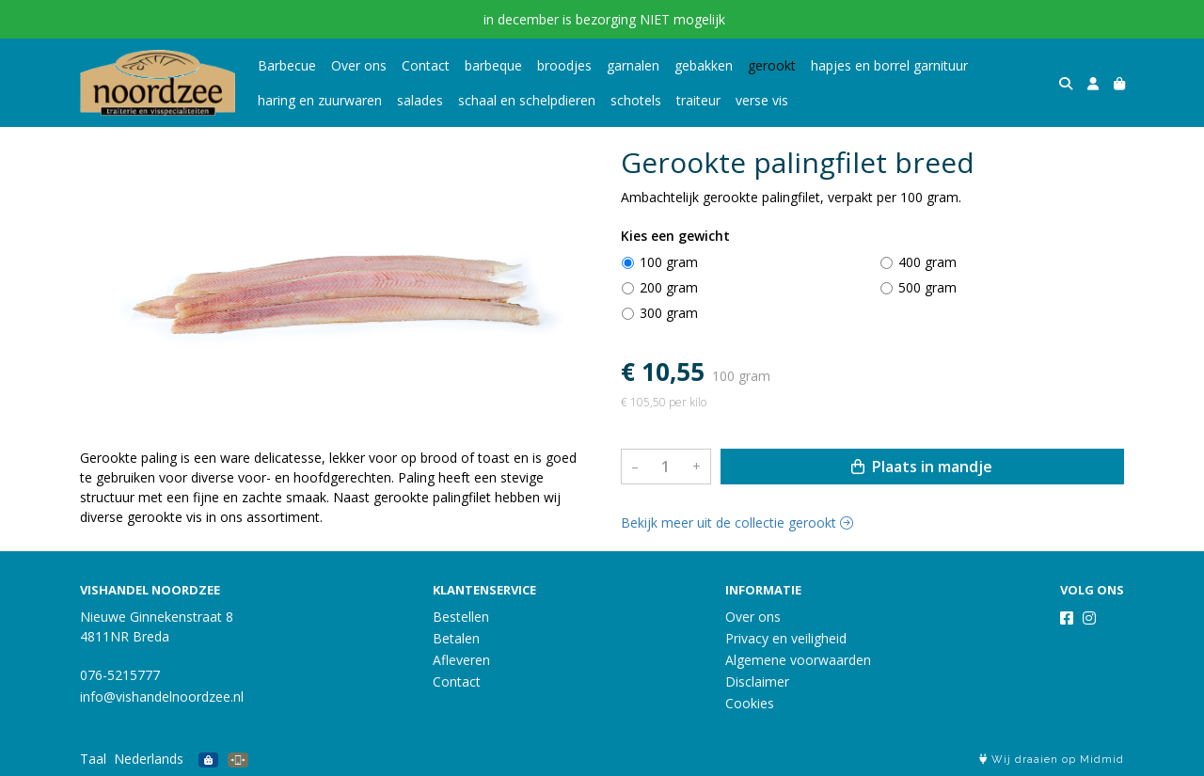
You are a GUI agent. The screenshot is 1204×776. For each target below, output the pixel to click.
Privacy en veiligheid (786, 638)
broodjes (564, 65)
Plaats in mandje (921, 466)
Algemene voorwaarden (798, 660)
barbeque (493, 65)
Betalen (456, 638)
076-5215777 (120, 675)
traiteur (698, 100)
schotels (635, 100)
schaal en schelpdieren (526, 100)
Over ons (359, 65)
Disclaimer (757, 681)
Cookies (749, 703)
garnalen (633, 65)
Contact (426, 65)
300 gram (669, 313)
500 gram (927, 287)
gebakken (703, 65)
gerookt (772, 65)
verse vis (762, 100)
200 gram (669, 287)
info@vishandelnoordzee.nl (162, 696)
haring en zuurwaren (320, 100)
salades (420, 100)
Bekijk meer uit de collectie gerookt (737, 522)
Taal (93, 759)
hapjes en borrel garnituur (889, 65)
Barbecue (287, 65)
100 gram (669, 262)
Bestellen (461, 617)
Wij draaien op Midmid (1051, 759)
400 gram (927, 262)
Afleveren (461, 660)
